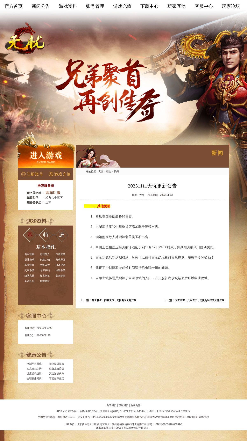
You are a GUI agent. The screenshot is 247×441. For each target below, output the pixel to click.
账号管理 (95, 6)
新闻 (116, 171)
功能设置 (45, 265)
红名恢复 (45, 275)
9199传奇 (192, 417)
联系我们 (123, 405)
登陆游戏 (29, 259)
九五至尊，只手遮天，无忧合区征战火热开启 (199, 300)
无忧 (100, 171)
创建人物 (45, 259)
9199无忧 (61, 411)
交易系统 (29, 270)
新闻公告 (41, 6)
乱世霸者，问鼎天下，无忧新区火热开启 (114, 300)
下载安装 (60, 254)
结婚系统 (60, 270)
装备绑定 (60, 275)
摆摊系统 (45, 281)
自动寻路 (60, 265)
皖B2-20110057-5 (89, 411)
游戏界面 (60, 259)
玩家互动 (177, 6)
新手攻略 (29, 254)
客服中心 (204, 6)
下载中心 (149, 6)
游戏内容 (135, 405)
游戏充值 (122, 6)
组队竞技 (29, 275)
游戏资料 (68, 6)
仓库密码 (45, 270)
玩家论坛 (231, 6)
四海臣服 (52, 193)
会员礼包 (29, 281)
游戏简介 (45, 254)
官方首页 (14, 6)
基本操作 (29, 265)
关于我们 (112, 405)
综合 (108, 171)
